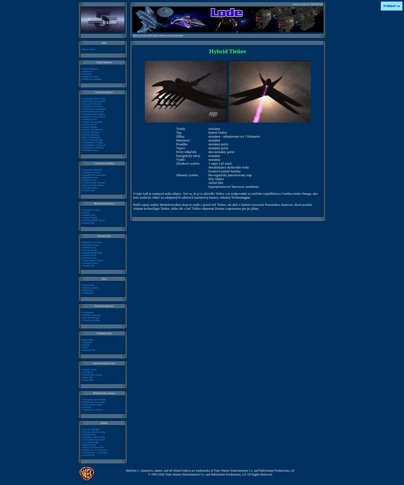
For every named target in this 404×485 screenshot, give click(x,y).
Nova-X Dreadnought (93, 140)
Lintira (86, 212)
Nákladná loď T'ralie (92, 242)
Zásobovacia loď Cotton (94, 116)
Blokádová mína (90, 177)
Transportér (88, 312)
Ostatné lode (88, 190)
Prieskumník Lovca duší (94, 439)
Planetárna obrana (91, 245)
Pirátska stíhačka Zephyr (94, 432)
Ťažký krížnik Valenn (93, 404)
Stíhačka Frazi (89, 247)
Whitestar (87, 407)
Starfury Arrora (90, 124)
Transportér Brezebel (92, 169)
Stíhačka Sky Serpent (93, 374)
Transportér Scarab (91, 172)
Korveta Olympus (91, 132)
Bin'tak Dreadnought (92, 252)
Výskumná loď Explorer (94, 114)
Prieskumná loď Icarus (93, 111)
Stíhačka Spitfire (90, 287)
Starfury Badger (90, 127)
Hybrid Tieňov (89, 445)
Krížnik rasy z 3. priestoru (95, 450)
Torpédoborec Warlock (93, 147)
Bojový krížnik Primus (93, 185)
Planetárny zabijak (91, 320)
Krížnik (86, 345)
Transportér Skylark (92, 104)
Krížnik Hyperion (91, 134)
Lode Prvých (89, 455)
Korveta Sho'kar (90, 250)
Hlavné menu (89, 49)
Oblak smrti (88, 293)
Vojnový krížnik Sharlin (94, 220)
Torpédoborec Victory (93, 410)
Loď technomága (90, 442)
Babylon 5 (87, 74)
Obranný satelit (90, 119)
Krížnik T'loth (89, 255)
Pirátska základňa (91, 429)
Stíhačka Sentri (90, 180)
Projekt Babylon (90, 68)
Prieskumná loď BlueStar (94, 399)
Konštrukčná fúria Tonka (94, 98)
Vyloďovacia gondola (93, 122)
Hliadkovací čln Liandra (94, 402)
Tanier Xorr (88, 380)
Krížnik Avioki (89, 369)
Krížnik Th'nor (89, 258)
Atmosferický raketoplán (94, 175)
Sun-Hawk (87, 372)
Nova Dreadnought (91, 137)
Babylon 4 (87, 71)
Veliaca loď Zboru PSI (93, 447)
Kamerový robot (90, 76)
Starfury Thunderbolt (92, 129)
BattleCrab (88, 290)
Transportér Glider (91, 210)
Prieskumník (88, 285)
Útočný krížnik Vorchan (94, 182)
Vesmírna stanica (90, 150)
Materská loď (89, 350)
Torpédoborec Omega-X (94, 145)
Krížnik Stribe (89, 434)
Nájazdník (87, 342)
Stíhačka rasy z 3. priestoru (95, 452)
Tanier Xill (88, 377)
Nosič (85, 347)
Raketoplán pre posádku (94, 101)
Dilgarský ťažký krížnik (94, 437)
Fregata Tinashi (90, 217)
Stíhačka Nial (89, 215)
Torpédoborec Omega (93, 142)
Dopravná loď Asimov (93, 106)
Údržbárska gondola (92, 79)
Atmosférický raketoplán (94, 109)
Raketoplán (88, 339)
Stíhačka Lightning (91, 315)
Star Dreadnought (91, 317)
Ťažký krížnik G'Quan (93, 260)
